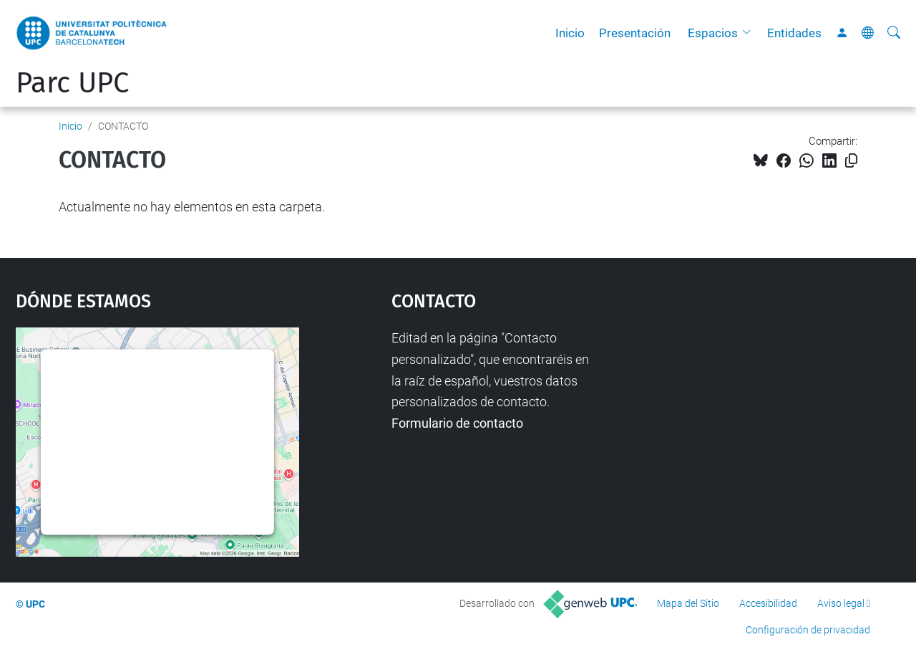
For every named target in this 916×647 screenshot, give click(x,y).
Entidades (794, 33)
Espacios (713, 33)
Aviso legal (840, 603)
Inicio (570, 33)
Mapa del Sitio (688, 603)
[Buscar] (893, 33)
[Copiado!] (851, 161)
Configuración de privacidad (808, 630)
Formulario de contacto (457, 423)
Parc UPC (72, 83)
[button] (750, 33)
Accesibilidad (768, 603)
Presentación (635, 33)
